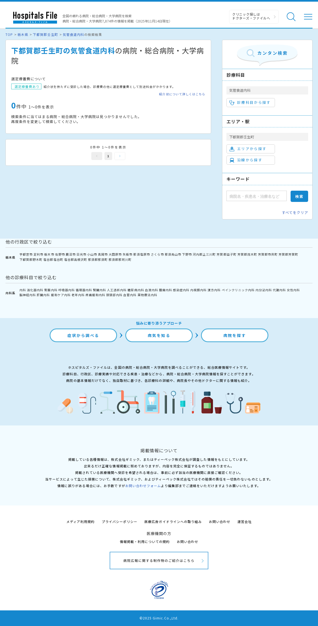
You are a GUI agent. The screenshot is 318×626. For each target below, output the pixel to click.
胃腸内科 (50, 290)
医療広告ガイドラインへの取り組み (173, 521)
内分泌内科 (263, 290)
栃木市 (49, 254)
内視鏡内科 (198, 290)
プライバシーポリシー (119, 521)
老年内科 (78, 295)
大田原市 (115, 254)
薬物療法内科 (147, 295)
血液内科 (151, 290)
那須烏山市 (173, 254)
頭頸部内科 (114, 295)
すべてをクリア (295, 212)
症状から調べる (83, 335)
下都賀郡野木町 (30, 259)
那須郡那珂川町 (120, 259)
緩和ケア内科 (61, 295)
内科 (22, 290)
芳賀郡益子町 (226, 254)
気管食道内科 (73, 34)
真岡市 (103, 254)
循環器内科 (84, 290)
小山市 (92, 254)
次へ (119, 156)
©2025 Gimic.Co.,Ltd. (159, 618)
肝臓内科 (43, 295)
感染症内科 (181, 290)
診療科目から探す (250, 102)
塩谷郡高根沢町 (75, 259)
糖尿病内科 (135, 290)
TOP (9, 34)
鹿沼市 (71, 254)
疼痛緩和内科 (95, 295)
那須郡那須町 (98, 259)
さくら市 (157, 254)
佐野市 (60, 254)
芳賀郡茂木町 (247, 254)
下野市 (187, 254)
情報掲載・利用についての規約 (145, 541)
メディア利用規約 (80, 521)
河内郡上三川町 (204, 254)
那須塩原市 (141, 254)
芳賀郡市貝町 (268, 254)
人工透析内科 (117, 290)
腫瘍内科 (165, 290)
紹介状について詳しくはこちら (182, 94)
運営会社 (244, 521)
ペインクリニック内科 (238, 290)
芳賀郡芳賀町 (288, 254)
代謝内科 (279, 290)
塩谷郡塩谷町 (53, 259)
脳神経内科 (27, 295)
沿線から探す (245, 160)
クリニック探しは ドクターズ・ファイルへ (251, 16)
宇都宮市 (26, 254)
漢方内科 (214, 290)
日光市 (81, 254)
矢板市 (127, 254)
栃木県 (23, 34)
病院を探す (234, 335)
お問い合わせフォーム (143, 485)
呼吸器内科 (66, 290)
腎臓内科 (99, 290)
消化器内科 (35, 290)
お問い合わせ (219, 521)
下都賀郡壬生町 (45, 34)
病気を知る (159, 335)
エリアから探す (247, 149)
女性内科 (293, 290)
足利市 (38, 254)
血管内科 (130, 295)
